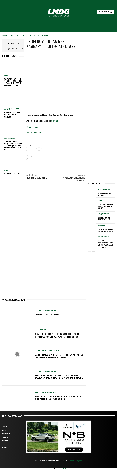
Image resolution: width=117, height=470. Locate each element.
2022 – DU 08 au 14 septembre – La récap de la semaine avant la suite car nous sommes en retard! (59, 377)
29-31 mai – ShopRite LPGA (12, 174)
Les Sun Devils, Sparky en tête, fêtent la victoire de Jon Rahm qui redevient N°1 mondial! (59, 356)
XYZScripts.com (67, 469)
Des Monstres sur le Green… (36, 177)
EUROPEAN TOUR (104, 189)
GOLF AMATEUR (9, 138)
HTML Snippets (49, 469)
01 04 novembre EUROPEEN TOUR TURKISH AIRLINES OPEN (72, 178)
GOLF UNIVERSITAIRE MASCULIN (38, 35)
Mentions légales (75, 461)
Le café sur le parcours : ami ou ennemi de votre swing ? (105, 206)
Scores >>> (32, 127)
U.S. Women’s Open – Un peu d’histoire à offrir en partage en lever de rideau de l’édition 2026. (13, 83)
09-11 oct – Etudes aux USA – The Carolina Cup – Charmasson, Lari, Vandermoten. (58, 397)
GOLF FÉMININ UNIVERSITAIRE (46, 310)
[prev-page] (89, 252)
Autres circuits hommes (104, 214)
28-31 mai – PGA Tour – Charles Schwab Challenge (12, 114)
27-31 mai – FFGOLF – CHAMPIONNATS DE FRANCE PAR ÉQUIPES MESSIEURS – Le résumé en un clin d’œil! (13, 145)
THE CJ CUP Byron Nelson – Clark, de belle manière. (106, 230)
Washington (55, 120)
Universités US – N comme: (47, 314)
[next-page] (93, 252)
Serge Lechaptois (17, 48)
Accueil (5, 35)
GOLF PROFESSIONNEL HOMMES (12, 109)
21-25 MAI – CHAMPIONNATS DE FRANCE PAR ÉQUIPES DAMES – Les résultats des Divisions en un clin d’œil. (105, 243)
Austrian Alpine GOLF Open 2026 (104, 194)
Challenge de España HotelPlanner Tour (104, 219)
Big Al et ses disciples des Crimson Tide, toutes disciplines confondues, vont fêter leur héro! (57, 335)
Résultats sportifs (17, 35)
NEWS (6, 76)
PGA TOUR (101, 225)
